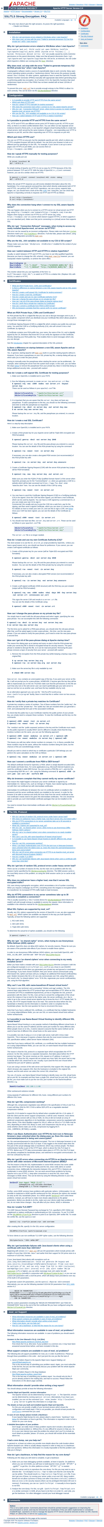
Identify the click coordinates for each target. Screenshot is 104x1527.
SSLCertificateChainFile (63, 805)
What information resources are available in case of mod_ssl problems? (39, 1317)
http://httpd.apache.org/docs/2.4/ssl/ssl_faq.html (30, 1342)
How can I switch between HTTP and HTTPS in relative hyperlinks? (37, 116)
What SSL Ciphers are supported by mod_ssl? (29, 825)
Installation (84, 28)
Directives (79, 4)
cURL (45, 191)
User (44, 61)
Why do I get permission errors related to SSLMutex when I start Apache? (40, 37)
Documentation (27, 11)
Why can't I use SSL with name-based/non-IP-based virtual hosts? (37, 837)
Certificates (85, 34)
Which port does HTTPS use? (23, 102)
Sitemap (99, 4)
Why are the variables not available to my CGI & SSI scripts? (38, 113)
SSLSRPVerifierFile (22, 1215)
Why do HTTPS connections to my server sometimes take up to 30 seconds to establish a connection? (37, 896)
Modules (72, 4)
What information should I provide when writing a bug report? (35, 1321)
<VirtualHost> (30, 234)
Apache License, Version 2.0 (27, 1523)
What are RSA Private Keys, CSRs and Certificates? (32, 286)
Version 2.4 (38, 11)
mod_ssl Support (87, 39)
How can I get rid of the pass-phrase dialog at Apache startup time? (37, 301)
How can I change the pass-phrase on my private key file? (34, 299)
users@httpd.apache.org (21, 1362)
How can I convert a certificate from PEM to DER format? (33, 306)
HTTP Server (15, 11)
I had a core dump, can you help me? (26, 1323)
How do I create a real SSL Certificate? (27, 295)
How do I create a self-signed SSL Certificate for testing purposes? (37, 292)
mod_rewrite (54, 256)
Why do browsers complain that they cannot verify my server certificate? (39, 308)
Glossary (92, 4)
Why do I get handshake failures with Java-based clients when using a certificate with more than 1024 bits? (39, 1247)
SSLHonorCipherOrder (53, 1273)
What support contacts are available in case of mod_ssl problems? (37, 1319)
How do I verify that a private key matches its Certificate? (33, 303)
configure (16, 1412)
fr (75, 20)
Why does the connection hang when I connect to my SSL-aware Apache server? (42, 107)
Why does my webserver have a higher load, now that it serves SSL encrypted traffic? (44, 819)
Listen (73, 231)
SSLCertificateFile (16, 1307)
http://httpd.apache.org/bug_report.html (27, 1374)
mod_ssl (26, 88)
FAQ (86, 4)
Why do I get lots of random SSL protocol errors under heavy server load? (40, 817)
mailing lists (42, 1514)
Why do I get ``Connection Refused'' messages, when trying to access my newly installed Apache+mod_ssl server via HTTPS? (41, 227)
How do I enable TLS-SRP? (22, 857)
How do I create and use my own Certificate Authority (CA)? (34, 297)
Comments (84, 46)
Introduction (18, 343)
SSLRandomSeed (44, 91)
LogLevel (11, 1271)
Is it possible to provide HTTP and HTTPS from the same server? (36, 100)
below (17, 366)
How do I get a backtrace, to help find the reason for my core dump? (37, 1326)
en (71, 20)
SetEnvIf (56, 1196)
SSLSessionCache (39, 871)
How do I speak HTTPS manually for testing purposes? (33, 104)
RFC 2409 (70, 1284)
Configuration (85, 31)
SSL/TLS (47, 11)
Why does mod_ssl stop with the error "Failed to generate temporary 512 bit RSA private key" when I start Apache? (40, 67)
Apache (6, 11)
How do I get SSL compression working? (27, 843)
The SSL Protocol (87, 36)
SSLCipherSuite (53, 955)
